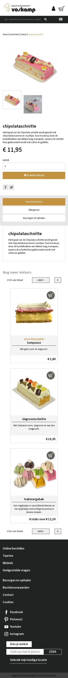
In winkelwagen (34, 175)
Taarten (8, 556)
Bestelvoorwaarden (16, 587)
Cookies (8, 602)
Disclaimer (51, 675)
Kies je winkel (19, 644)
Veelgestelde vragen (16, 570)
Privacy (40, 675)
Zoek (52, 652)
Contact (8, 595)
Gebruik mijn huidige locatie (28, 660)
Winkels (8, 563)
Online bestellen (13, 548)
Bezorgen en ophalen (17, 580)
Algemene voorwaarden (23, 675)
